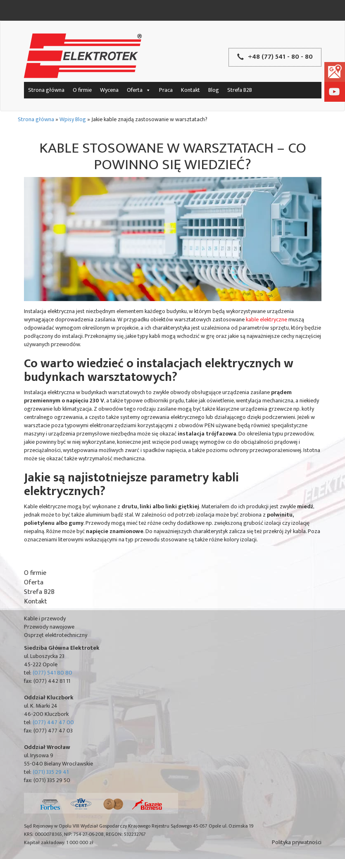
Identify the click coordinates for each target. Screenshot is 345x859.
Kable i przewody (45, 618)
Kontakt (190, 90)
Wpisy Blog (72, 119)
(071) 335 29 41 (51, 772)
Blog (213, 90)
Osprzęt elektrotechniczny (55, 635)
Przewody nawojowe (49, 627)
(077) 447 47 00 (53, 722)
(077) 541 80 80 (52, 672)
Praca (166, 90)
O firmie (82, 90)
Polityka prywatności (296, 842)
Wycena (109, 90)
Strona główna (46, 90)
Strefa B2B (239, 90)
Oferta (139, 90)
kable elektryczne (266, 319)
